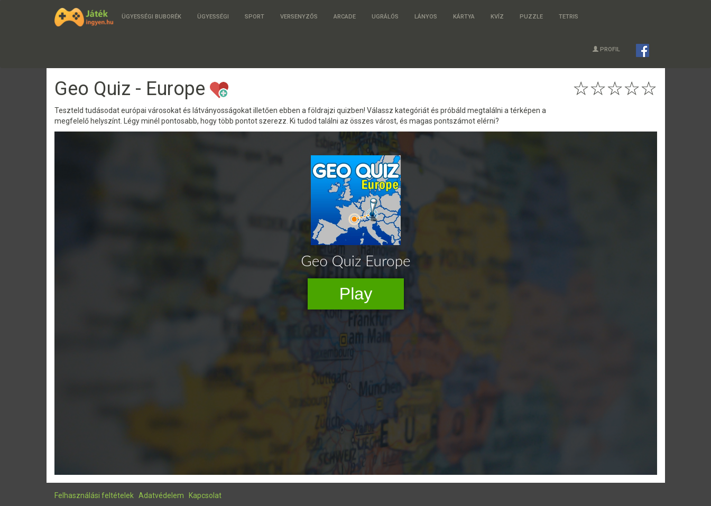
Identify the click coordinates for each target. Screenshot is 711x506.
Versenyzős (299, 16)
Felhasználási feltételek (94, 495)
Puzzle (531, 16)
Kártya (464, 16)
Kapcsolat (205, 495)
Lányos (425, 16)
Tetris (568, 16)
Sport (254, 16)
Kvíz (497, 16)
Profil (606, 49)
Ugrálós (385, 16)
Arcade (345, 16)
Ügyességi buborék (151, 16)
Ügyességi (213, 16)
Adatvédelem (161, 495)
